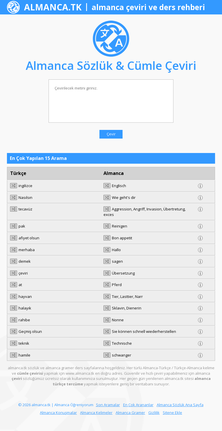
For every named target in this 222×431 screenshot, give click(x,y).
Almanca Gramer (130, 412)
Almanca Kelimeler (96, 412)
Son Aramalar (108, 404)
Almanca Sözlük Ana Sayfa (180, 404)
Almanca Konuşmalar (58, 412)
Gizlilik (154, 412)
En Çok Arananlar (138, 404)
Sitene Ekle (172, 412)
